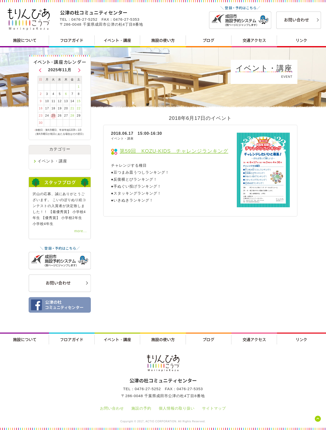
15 (79, 101)
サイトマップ (214, 408)
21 (72, 108)
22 (79, 108)
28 (72, 115)
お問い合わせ (112, 408)
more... (80, 231)
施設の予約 (141, 408)
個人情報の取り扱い (177, 408)
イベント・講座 (52, 161)
